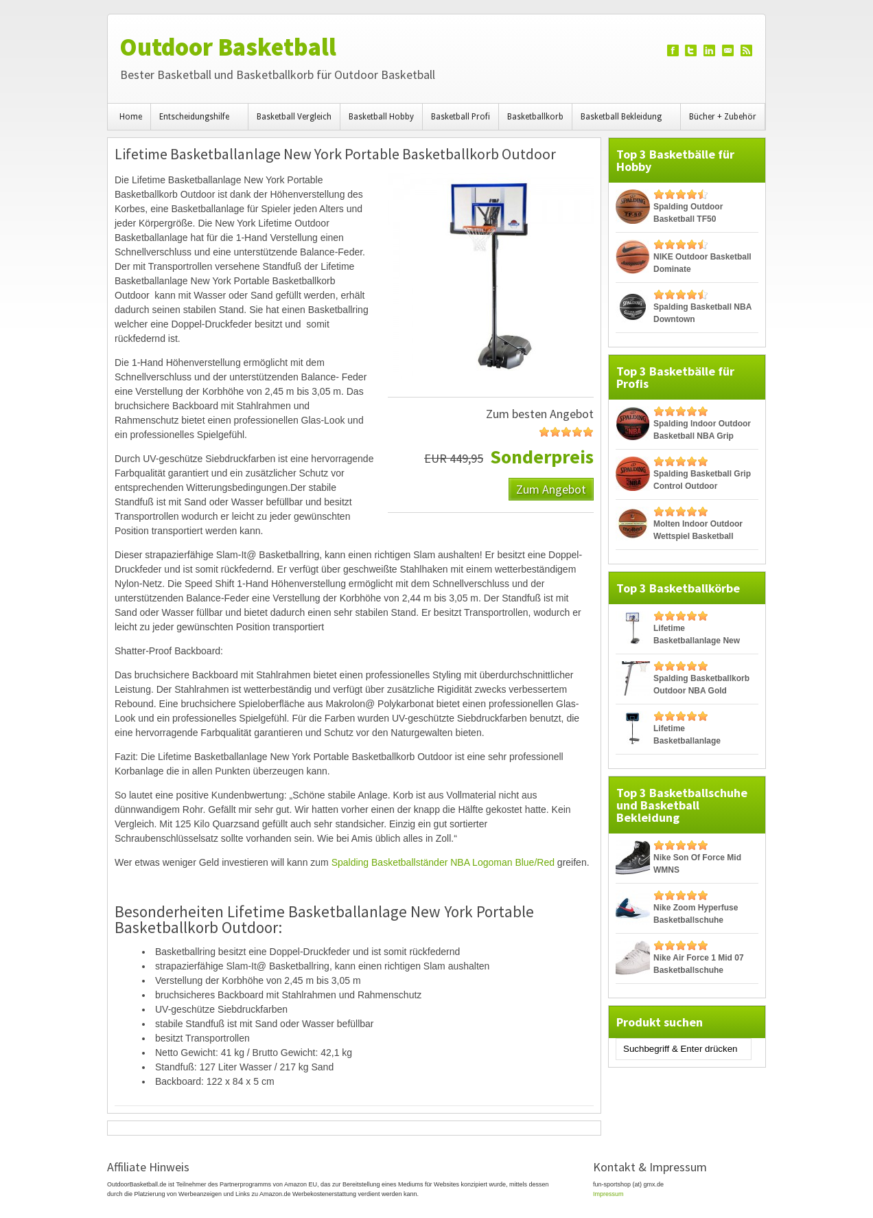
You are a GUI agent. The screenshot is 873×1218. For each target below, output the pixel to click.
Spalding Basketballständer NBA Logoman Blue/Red (443, 862)
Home (130, 117)
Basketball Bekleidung (623, 121)
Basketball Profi (460, 117)
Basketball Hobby (381, 117)
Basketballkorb (535, 117)
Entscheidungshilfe (196, 121)
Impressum (608, 1194)
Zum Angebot (551, 488)
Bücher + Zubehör (722, 117)
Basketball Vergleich (294, 117)
